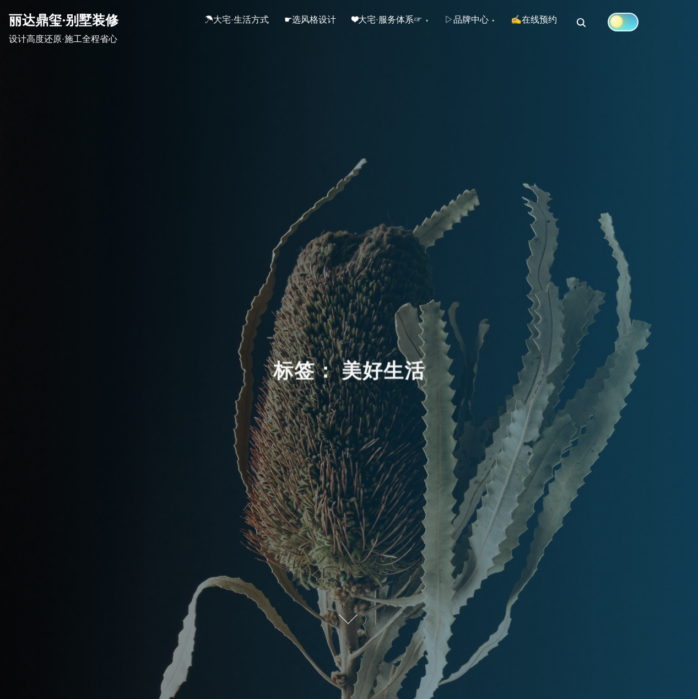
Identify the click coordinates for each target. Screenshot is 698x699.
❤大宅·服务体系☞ (403, 22)
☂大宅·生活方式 (240, 22)
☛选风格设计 (320, 22)
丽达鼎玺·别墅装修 (63, 20)
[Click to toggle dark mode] (655, 22)
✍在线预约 (563, 22)
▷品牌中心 (489, 22)
